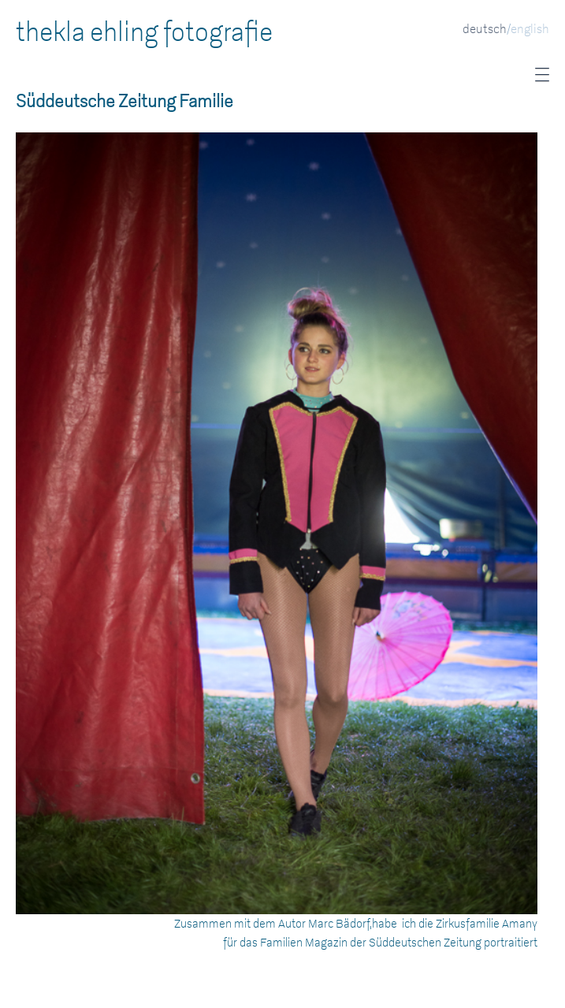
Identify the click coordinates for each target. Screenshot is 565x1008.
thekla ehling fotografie (144, 32)
